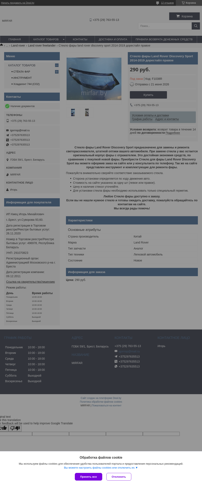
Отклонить (119, 476)
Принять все (88, 476)
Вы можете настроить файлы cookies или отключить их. (99, 467)
